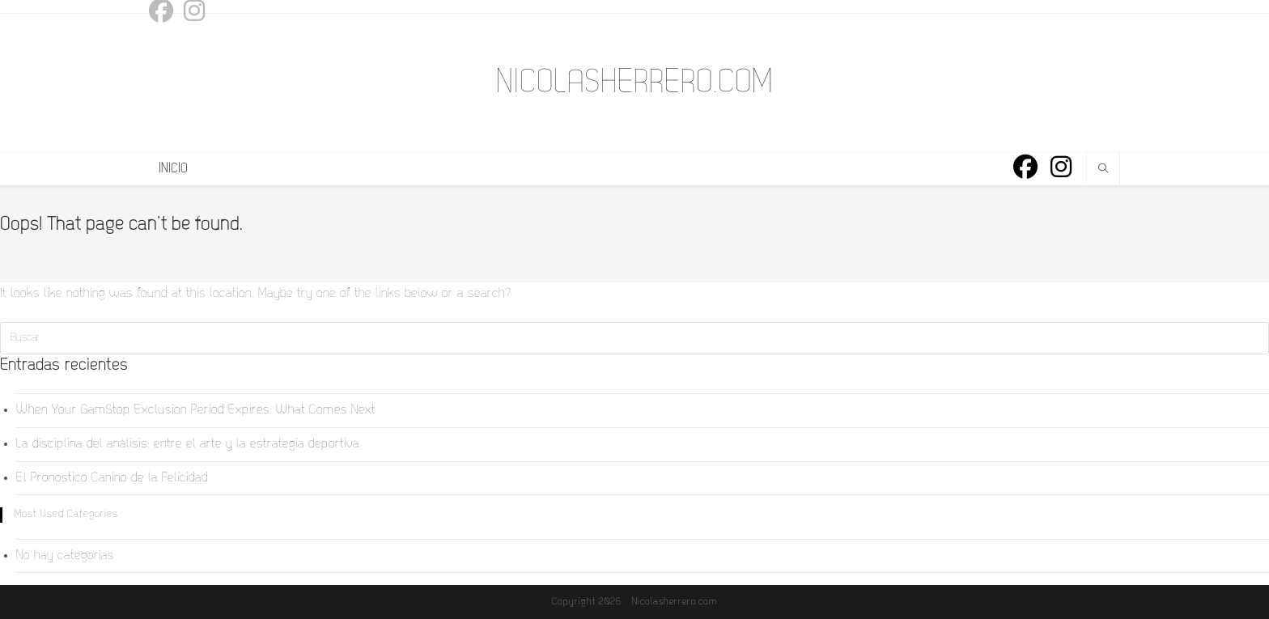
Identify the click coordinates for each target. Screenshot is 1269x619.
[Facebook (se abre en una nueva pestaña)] (1025, 168)
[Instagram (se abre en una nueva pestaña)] (1061, 168)
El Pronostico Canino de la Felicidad (112, 478)
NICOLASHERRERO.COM (634, 83)
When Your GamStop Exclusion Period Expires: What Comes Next (196, 410)
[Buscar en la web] (1103, 171)
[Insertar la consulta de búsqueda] (634, 338)
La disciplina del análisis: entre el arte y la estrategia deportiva (187, 444)
